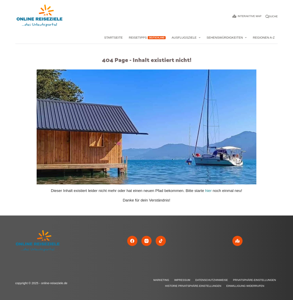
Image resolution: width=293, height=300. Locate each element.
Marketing (161, 280)
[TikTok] (161, 241)
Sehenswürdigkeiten (227, 37)
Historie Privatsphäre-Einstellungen (193, 285)
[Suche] (273, 16)
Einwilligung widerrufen (245, 285)
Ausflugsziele (187, 37)
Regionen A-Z (264, 37)
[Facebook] (132, 241)
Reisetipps (147, 37)
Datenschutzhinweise (211, 280)
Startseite (113, 37)
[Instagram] (146, 241)
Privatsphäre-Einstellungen (254, 280)
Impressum (182, 280)
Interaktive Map (247, 16)
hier (208, 190)
